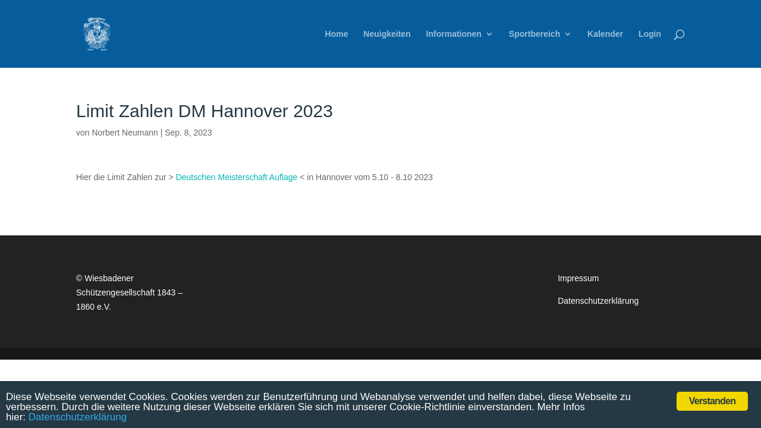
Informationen (454, 34)
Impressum (578, 278)
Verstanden (712, 401)
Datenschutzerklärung (598, 301)
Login (650, 34)
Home (336, 34)
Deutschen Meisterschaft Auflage (237, 177)
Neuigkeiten (386, 34)
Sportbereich (534, 34)
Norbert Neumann (125, 132)
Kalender (605, 34)
